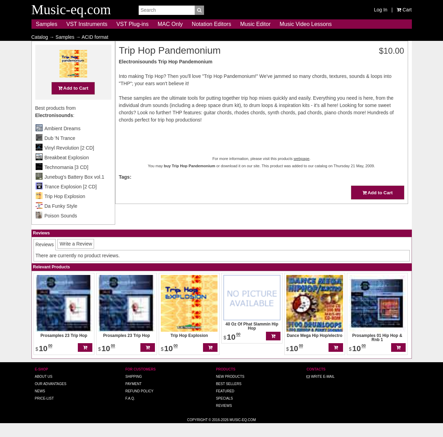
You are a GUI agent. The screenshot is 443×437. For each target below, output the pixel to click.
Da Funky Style (61, 219)
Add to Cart (73, 101)
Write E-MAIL (320, 390)
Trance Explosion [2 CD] (71, 200)
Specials (224, 412)
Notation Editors (211, 24)
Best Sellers (228, 397)
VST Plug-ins (133, 24)
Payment (133, 397)
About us (44, 390)
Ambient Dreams (63, 142)
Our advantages (50, 397)
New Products (230, 390)
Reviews (224, 419)
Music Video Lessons (305, 24)
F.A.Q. (130, 412)
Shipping (133, 390)
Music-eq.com (243, 433)
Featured (225, 405)
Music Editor (255, 24)
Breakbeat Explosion (67, 171)
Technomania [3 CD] (67, 181)
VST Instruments (87, 24)
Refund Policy (139, 405)
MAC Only (170, 24)
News (40, 405)
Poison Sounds (61, 229)
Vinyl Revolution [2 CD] (69, 161)
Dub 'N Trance (60, 151)
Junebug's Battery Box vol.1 (74, 190)
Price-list (44, 412)
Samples (46, 24)
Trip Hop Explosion (65, 210)
